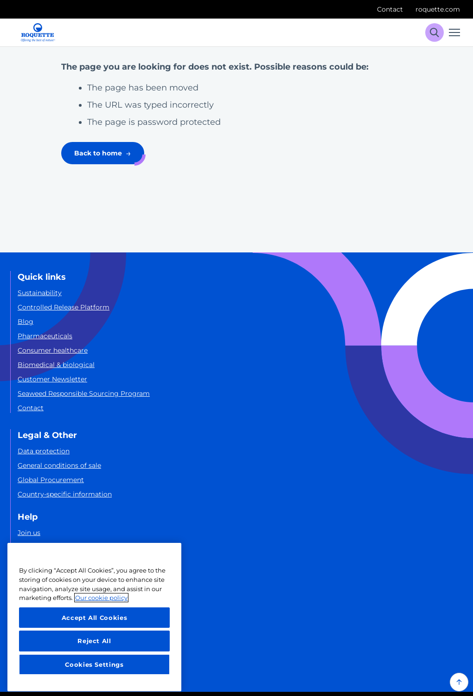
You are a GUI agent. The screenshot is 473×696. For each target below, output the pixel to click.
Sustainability (40, 293)
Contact (390, 9)
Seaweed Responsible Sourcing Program (84, 393)
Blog (25, 321)
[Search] (434, 32)
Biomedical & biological (56, 365)
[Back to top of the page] (459, 682)
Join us (29, 532)
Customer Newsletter (52, 379)
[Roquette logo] (38, 32)
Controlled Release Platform (63, 307)
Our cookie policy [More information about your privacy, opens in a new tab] (101, 597)
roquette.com (437, 9)
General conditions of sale (59, 465)
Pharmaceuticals (45, 336)
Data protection (44, 451)
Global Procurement (51, 480)
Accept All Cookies (95, 617)
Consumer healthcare (53, 350)
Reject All (94, 640)
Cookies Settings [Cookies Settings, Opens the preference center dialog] (94, 664)
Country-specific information (65, 494)
